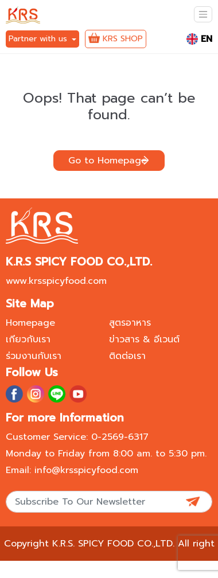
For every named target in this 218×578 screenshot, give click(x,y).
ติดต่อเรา (127, 356)
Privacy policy (134, 566)
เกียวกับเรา (28, 339)
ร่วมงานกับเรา (33, 356)
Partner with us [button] (39, 39)
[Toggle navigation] (203, 14)
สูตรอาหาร (130, 323)
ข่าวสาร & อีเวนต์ (144, 339)
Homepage (30, 323)
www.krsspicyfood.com (56, 281)
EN (199, 39)
